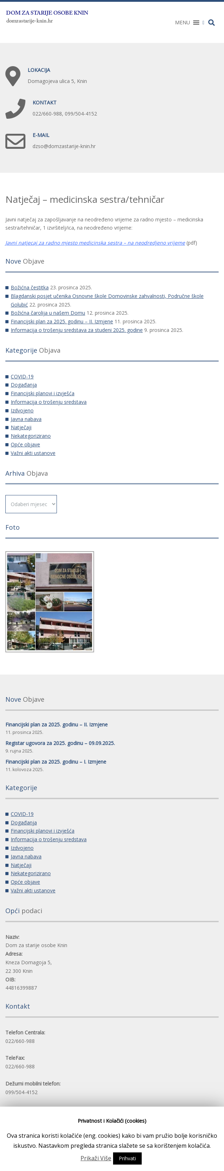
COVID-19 (22, 376)
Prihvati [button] (127, 1158)
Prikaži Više (96, 1158)
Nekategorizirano (31, 435)
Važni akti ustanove (33, 453)
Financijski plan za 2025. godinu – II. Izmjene (62, 321)
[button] (182, 22)
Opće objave (25, 444)
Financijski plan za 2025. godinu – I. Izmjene (55, 761)
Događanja (24, 384)
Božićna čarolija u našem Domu (48, 312)
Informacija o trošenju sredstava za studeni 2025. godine (77, 330)
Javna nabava (26, 419)
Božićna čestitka (30, 287)
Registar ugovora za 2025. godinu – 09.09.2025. (60, 743)
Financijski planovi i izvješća (42, 393)
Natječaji (21, 427)
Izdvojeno (22, 410)
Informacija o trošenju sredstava (49, 401)
